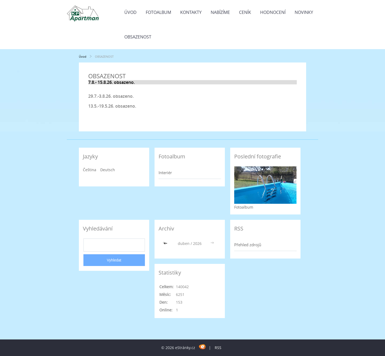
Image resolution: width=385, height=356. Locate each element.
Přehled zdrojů (247, 244)
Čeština (89, 169)
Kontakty (191, 12)
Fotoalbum (158, 12)
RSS (218, 347)
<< (166, 243)
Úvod (130, 12)
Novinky (304, 12)
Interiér (165, 172)
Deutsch (107, 169)
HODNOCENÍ (273, 12)
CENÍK (245, 12)
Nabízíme (220, 12)
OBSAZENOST (137, 37)
